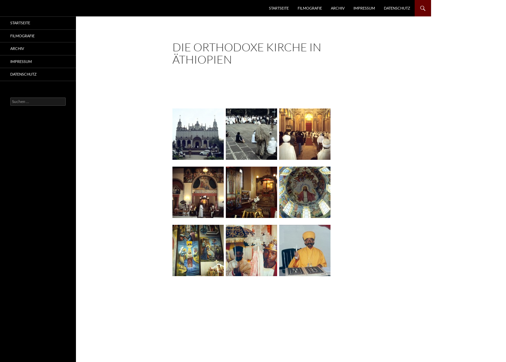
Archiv (338, 8)
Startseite (279, 8)
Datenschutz (397, 8)
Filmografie (310, 8)
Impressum (364, 8)
